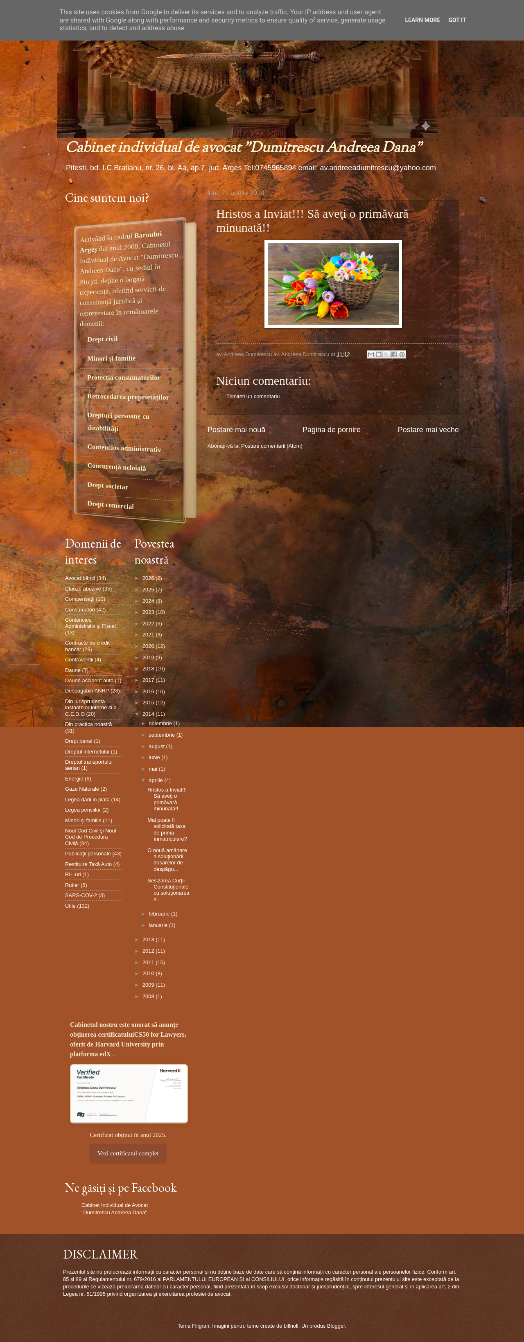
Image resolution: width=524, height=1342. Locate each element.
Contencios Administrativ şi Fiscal (90, 623)
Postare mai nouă (236, 430)
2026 (149, 578)
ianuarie (159, 925)
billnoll (291, 1326)
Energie (74, 779)
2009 (149, 985)
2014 (149, 714)
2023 (149, 612)
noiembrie (161, 723)
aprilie (156, 780)
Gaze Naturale (82, 789)
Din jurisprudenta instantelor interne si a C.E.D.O (91, 707)
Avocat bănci (80, 578)
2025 (149, 589)
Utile (70, 906)
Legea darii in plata (87, 799)
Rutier (72, 885)
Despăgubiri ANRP (87, 691)
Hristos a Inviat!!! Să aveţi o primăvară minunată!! (167, 799)
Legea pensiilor (83, 810)
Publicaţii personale (88, 853)
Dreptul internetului (87, 752)
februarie (160, 914)
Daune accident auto (89, 680)
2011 (149, 962)
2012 (149, 951)
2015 (149, 702)
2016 (149, 691)
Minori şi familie (83, 820)
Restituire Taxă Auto (88, 864)
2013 (149, 939)
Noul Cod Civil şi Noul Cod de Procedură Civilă (90, 837)
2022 (149, 623)
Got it (457, 20)
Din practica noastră (88, 724)
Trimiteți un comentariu (253, 396)
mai (153, 769)
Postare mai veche (428, 430)
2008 (149, 996)
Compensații (80, 599)
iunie (155, 757)
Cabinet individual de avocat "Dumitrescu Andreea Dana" (243, 148)
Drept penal (79, 741)
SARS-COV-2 (81, 895)
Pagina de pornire (332, 430)
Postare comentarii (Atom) (272, 446)
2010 (149, 973)
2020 (149, 646)
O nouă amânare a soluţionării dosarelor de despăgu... (167, 859)
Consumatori (80, 610)
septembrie (162, 735)
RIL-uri (73, 874)
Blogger (336, 1326)
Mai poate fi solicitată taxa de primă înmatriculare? (167, 829)
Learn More (422, 20)
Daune (73, 670)
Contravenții (79, 659)
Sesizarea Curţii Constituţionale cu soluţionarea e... (168, 889)
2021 (149, 635)
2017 (149, 680)
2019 (149, 657)
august (157, 746)
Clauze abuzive (83, 589)
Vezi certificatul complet (127, 1153)
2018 (149, 668)
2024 (149, 601)
